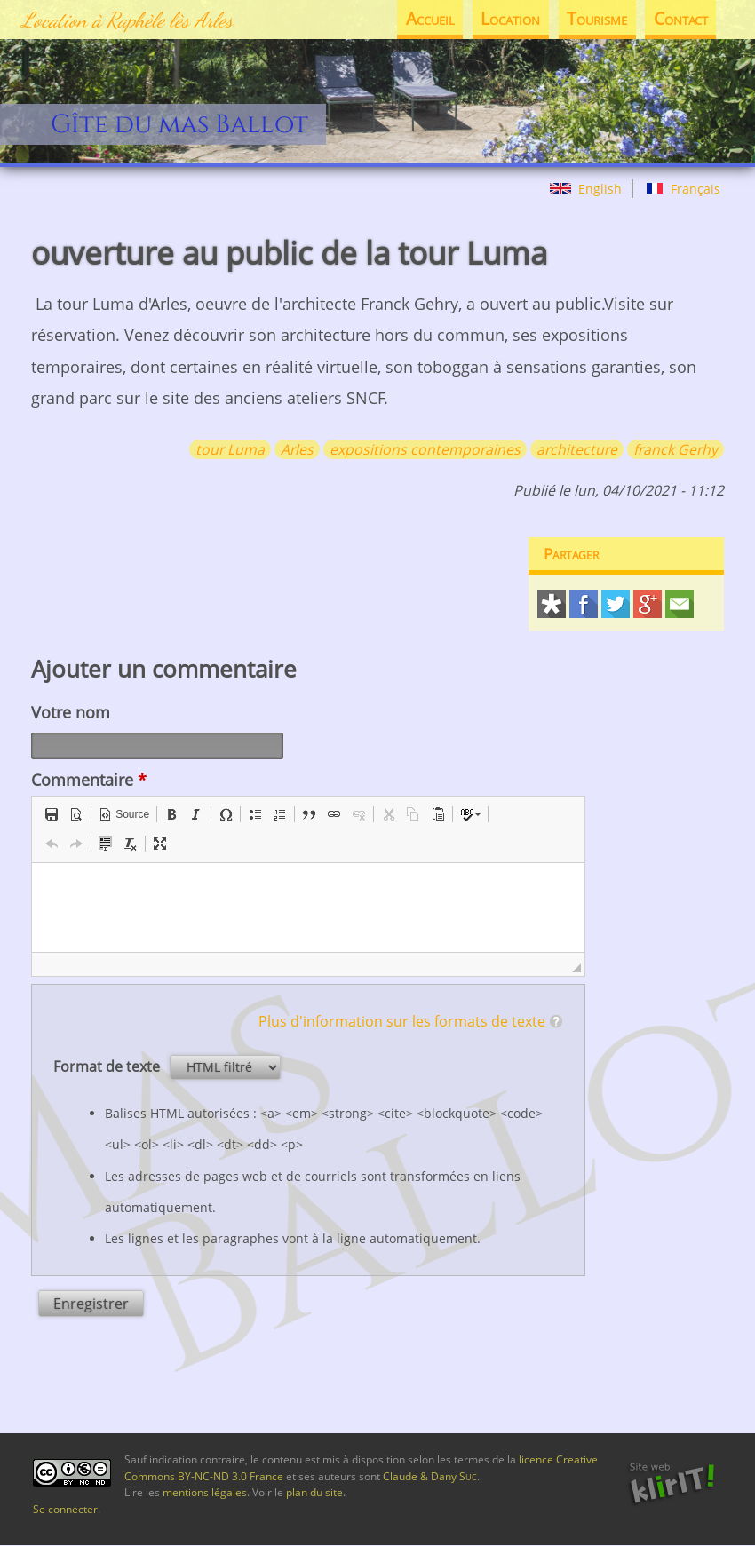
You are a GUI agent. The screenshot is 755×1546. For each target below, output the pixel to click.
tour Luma (230, 449)
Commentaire (89, 779)
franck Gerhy (675, 449)
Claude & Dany (430, 1476)
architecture (576, 449)
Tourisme (597, 18)
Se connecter (65, 1509)
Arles (297, 449)
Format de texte (108, 1066)
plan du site (314, 1492)
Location (510, 18)
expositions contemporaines (425, 449)
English (586, 188)
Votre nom (70, 712)
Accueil (430, 18)
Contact (681, 18)
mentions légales (205, 1492)
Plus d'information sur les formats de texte (401, 1021)
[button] (51, 814)
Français (683, 188)
